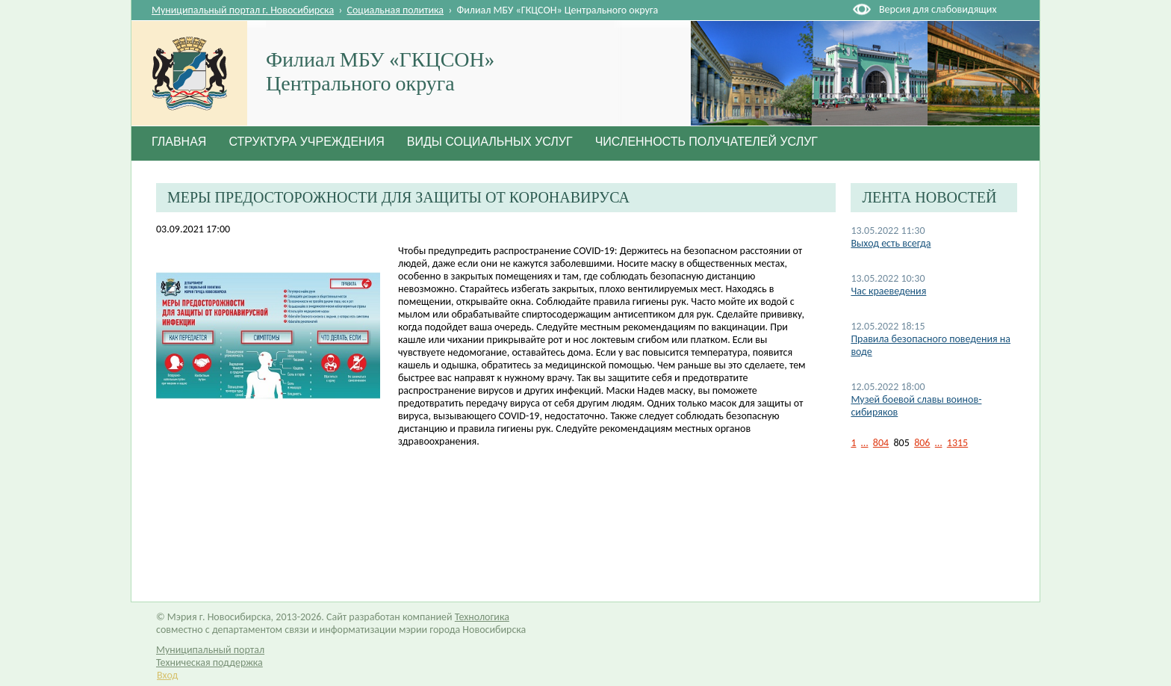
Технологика (482, 617)
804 (881, 442)
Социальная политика (395, 10)
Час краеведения (888, 291)
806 (922, 442)
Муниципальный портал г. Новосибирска (243, 10)
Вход (167, 675)
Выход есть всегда (891, 243)
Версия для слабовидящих (937, 9)
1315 (957, 442)
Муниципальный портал (210, 649)
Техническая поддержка (209, 662)
